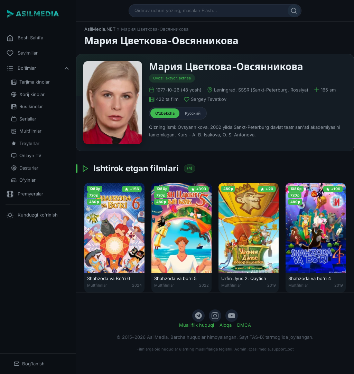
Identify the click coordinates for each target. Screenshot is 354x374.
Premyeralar (25, 194)
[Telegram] (198, 315)
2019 (271, 285)
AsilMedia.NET (99, 29)
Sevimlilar (22, 53)
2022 (204, 285)
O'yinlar (23, 180)
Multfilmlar (26, 131)
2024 (137, 285)
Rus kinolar (27, 106)
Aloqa (226, 325)
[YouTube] (231, 315)
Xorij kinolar (28, 94)
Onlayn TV (26, 156)
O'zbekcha (165, 113)
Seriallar (23, 119)
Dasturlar (24, 168)
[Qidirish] (294, 10)
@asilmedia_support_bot (271, 349)
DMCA (244, 325)
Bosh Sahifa (25, 38)
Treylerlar (25, 143)
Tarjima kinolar (30, 82)
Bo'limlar (38, 68)
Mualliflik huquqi (196, 325)
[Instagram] (215, 315)
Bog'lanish (29, 364)
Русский (193, 113)
